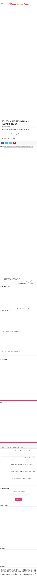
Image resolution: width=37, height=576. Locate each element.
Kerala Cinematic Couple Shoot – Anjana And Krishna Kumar (24, 282)
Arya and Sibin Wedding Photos (11, 351)
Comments (16, 447)
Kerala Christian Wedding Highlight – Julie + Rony (22, 471)
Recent (3, 447)
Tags (22, 447)
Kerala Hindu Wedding (10, 146)
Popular (9, 447)
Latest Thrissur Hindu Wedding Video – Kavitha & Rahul (12, 278)
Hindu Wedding (6, 126)
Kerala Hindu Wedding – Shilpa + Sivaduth (21, 464)
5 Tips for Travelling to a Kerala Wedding (20, 478)
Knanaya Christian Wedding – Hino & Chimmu (21, 450)
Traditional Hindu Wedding (25, 146)
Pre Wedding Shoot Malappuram (11, 331)
